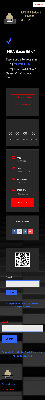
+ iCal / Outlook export (23, 104)
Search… (10, 277)
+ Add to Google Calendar (23, 97)
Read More (21, 183)
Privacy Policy (8, 384)
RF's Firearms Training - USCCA (31, 16)
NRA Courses (22, 194)
